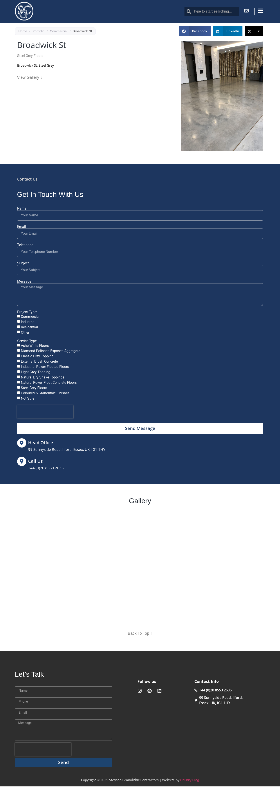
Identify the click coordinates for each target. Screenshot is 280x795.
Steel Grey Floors (34, 398)
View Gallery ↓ (29, 87)
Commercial (58, 41)
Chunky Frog (189, 789)
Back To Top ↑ (140, 643)
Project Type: (27, 322)
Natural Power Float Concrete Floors (49, 392)
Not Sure (27, 408)
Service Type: (27, 351)
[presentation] (45, 421)
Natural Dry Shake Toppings (42, 387)
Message (24, 291)
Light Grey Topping (35, 382)
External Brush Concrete (39, 371)
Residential (29, 337)
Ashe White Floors (35, 355)
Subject (23, 273)
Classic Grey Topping (37, 366)
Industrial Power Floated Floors (45, 377)
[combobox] (211, 11)
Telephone (25, 254)
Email (21, 236)
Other (25, 342)
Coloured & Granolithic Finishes (45, 403)
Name (21, 218)
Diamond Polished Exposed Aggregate (50, 361)
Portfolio (39, 41)
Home (22, 41)
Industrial (28, 332)
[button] (195, 41)
